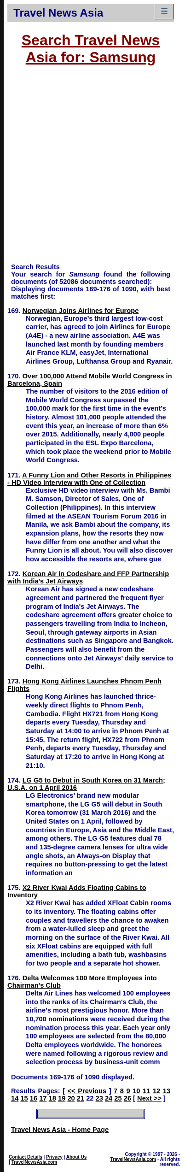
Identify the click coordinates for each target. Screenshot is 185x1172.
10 (136, 1091)
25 (117, 1098)
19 (61, 1098)
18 (52, 1098)
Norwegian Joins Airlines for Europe (81, 310)
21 (80, 1098)
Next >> (149, 1098)
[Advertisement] (86, 168)
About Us (76, 1157)
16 (33, 1098)
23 (99, 1098)
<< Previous (87, 1091)
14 (14, 1098)
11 (146, 1091)
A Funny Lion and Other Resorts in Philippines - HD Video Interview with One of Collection (89, 478)
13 (166, 1091)
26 (127, 1098)
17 (42, 1098)
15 (24, 1098)
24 (108, 1098)
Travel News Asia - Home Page (60, 1129)
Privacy (54, 1157)
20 (71, 1098)
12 (156, 1091)
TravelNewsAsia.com (35, 1162)
